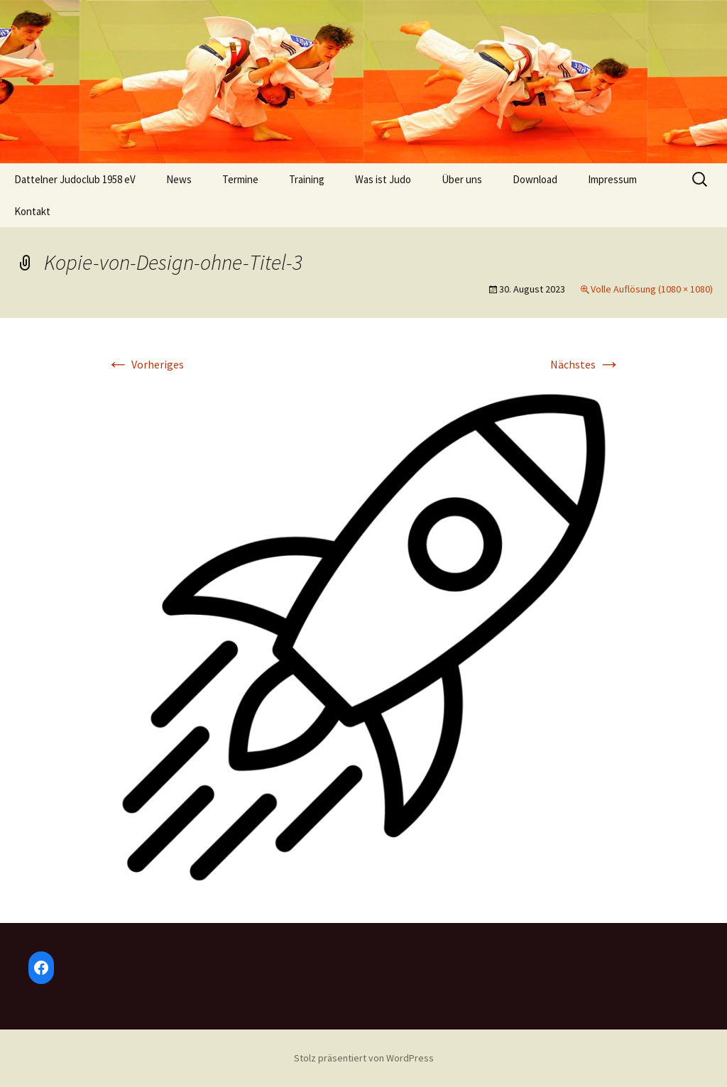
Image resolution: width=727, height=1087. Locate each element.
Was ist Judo (383, 179)
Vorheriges (145, 364)
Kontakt (32, 211)
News (179, 179)
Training (306, 179)
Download (535, 179)
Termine (240, 179)
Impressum (612, 179)
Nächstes (585, 364)
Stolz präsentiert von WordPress (364, 1058)
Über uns (462, 179)
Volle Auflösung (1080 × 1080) (652, 289)
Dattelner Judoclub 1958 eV (75, 179)
